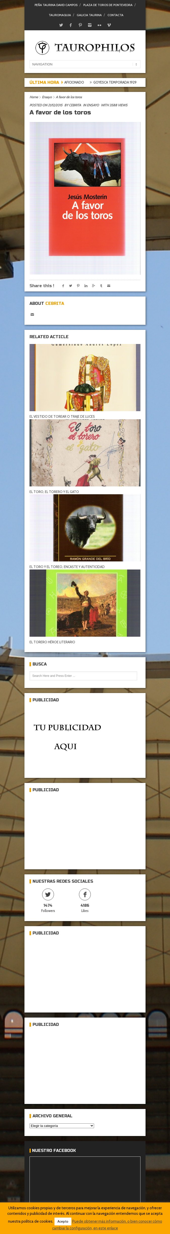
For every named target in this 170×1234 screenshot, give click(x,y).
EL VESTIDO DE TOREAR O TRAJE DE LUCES (62, 416)
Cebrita (75, 105)
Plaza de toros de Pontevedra (107, 5)
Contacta (115, 15)
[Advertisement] (67, 828)
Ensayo (47, 97)
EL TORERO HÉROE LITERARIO (52, 642)
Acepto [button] (63, 1221)
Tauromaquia (60, 15)
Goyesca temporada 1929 (116, 82)
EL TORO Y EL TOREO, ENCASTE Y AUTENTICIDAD (67, 567)
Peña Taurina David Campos (56, 5)
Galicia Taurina (89, 15)
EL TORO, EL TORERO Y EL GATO (54, 492)
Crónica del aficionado (65, 82)
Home (34, 97)
